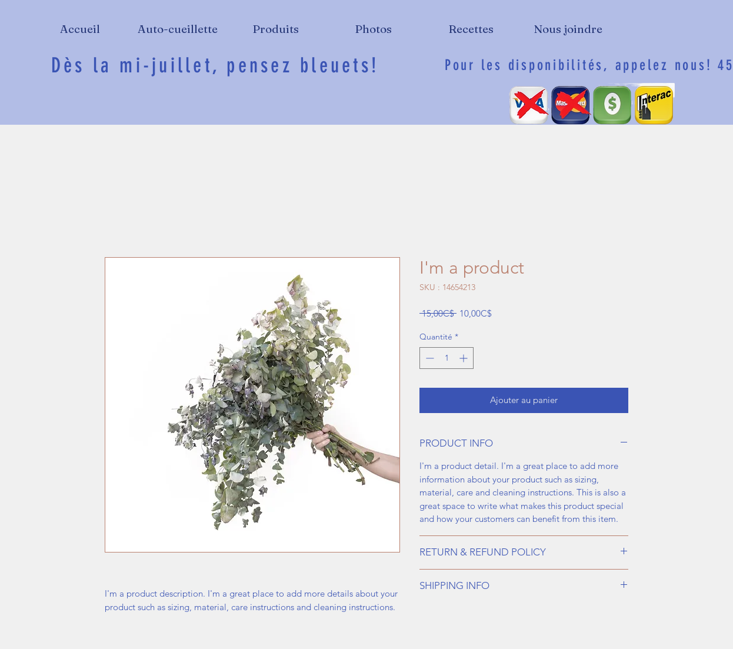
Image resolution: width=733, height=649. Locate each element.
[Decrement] (428, 358)
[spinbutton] (446, 358)
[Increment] (464, 358)
